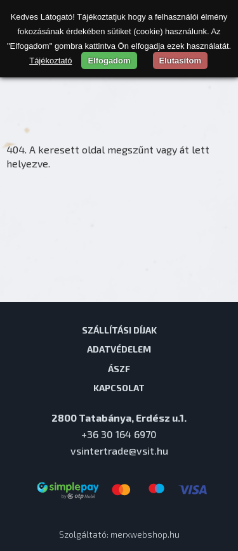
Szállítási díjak (119, 329)
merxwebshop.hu (145, 534)
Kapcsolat (119, 387)
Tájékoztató (50, 60)
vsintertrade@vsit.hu (119, 450)
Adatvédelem (119, 348)
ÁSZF (119, 368)
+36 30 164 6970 (119, 434)
